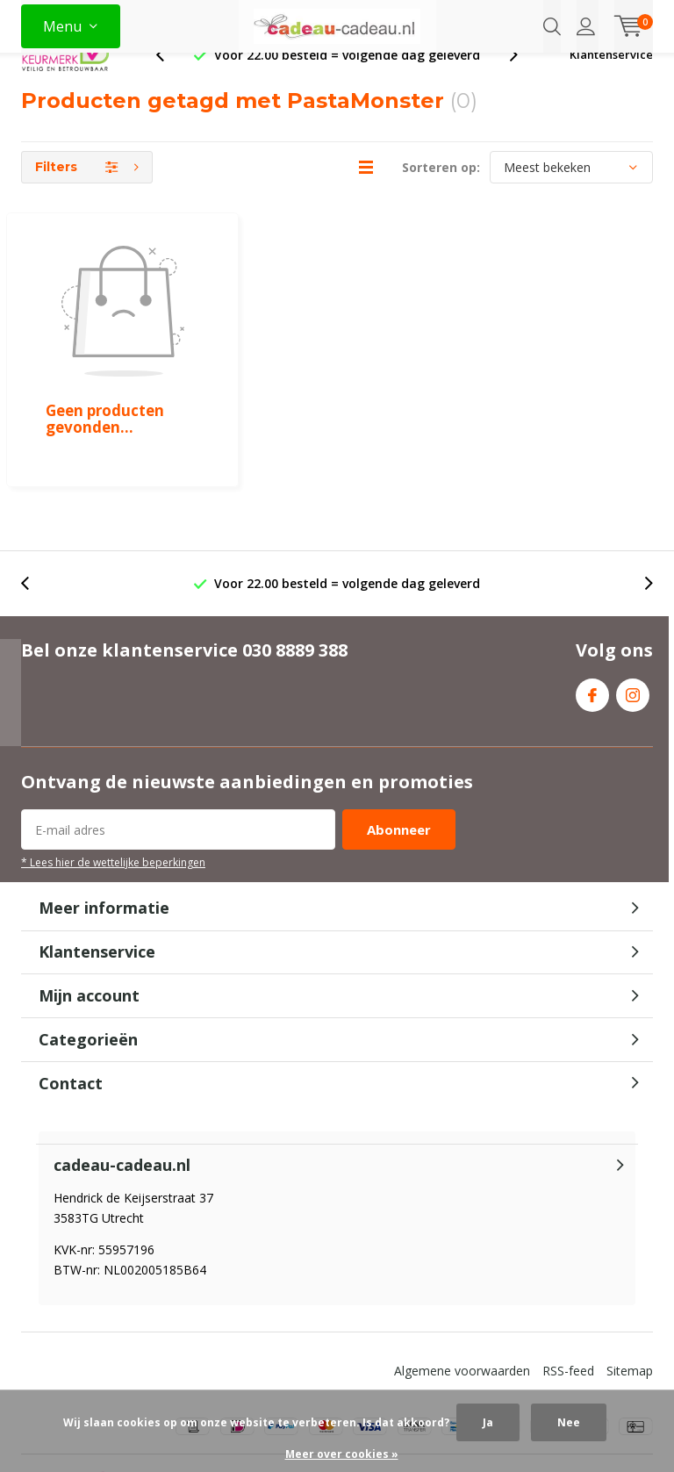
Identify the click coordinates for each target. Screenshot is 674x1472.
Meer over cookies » (341, 1454)
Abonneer (399, 753)
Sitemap (629, 1293)
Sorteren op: (441, 195)
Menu (62, 26)
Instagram (632, 614)
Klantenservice (611, 82)
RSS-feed (568, 1293)
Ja (488, 1422)
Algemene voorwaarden (462, 1293)
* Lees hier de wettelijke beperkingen (113, 786)
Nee (568, 1422)
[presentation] (169, 83)
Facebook (592, 614)
